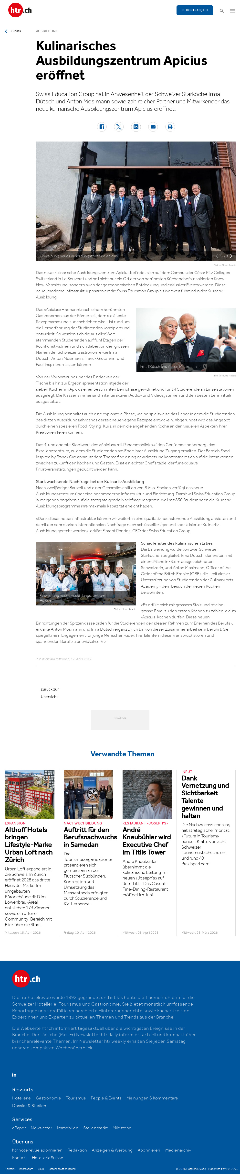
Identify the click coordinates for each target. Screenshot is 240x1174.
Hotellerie (21, 1098)
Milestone (122, 1128)
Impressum (26, 1169)
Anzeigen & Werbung (112, 1150)
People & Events (106, 1098)
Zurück (15, 31)
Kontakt (19, 1157)
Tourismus (76, 1098)
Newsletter (41, 1128)
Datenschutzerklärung (62, 1169)
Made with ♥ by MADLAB (223, 1169)
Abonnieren (149, 1150)
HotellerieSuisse (47, 1157)
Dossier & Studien (29, 1105)
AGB (41, 1169)
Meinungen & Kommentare (152, 1098)
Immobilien (67, 1128)
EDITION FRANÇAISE (195, 10)
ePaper (19, 1128)
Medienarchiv (178, 1150)
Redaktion (77, 1150)
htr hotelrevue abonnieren (37, 1150)
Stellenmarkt (95, 1128)
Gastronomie (48, 1098)
